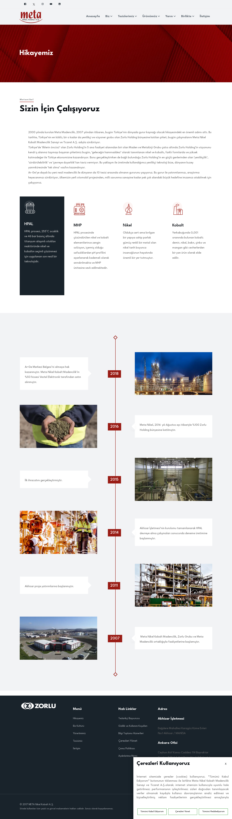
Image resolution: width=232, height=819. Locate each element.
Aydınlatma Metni (127, 756)
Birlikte (187, 16)
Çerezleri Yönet (182, 811)
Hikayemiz (78, 718)
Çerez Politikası (126, 748)
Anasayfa (93, 16)
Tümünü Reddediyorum (213, 811)
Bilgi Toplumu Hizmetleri (131, 733)
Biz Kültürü (78, 726)
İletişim (205, 16)
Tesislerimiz (127, 16)
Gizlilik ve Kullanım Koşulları (132, 726)
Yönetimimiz (79, 733)
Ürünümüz (151, 16)
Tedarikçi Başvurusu (129, 718)
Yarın (170, 16)
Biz (108, 16)
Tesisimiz (77, 741)
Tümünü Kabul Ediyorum (152, 811)
